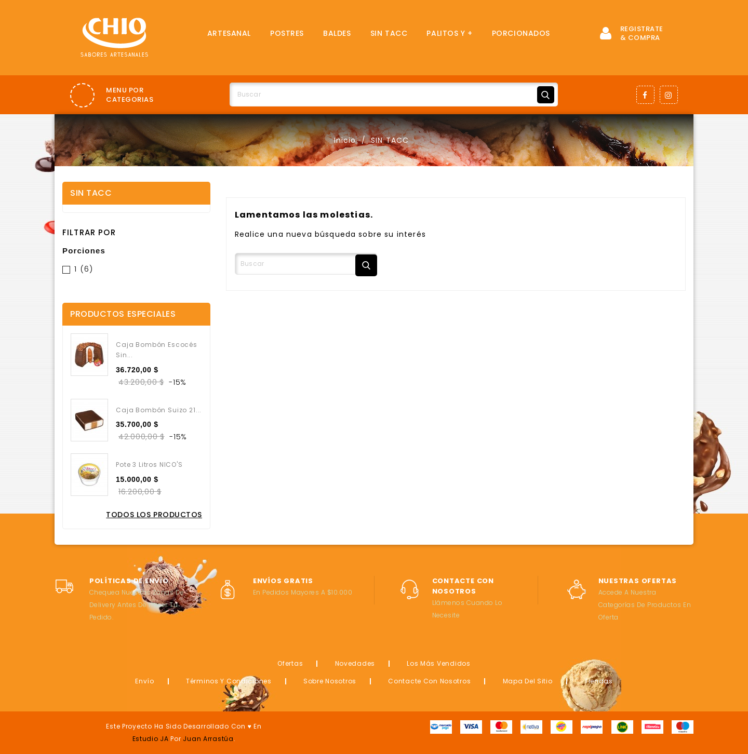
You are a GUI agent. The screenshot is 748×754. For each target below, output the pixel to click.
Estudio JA (150, 738)
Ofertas (290, 663)
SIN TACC (388, 33)
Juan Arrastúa (208, 738)
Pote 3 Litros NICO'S (149, 464)
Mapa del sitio (528, 681)
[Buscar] (394, 94)
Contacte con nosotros (429, 681)
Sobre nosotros (329, 681)
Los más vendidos (439, 663)
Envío (144, 681)
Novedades (355, 663)
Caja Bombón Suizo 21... (159, 410)
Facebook (645, 94)
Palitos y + (449, 33)
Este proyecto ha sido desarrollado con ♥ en (183, 726)
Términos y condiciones (229, 681)
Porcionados (521, 33)
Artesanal (229, 33)
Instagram (668, 94)
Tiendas (598, 681)
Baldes (337, 33)
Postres (287, 33)
